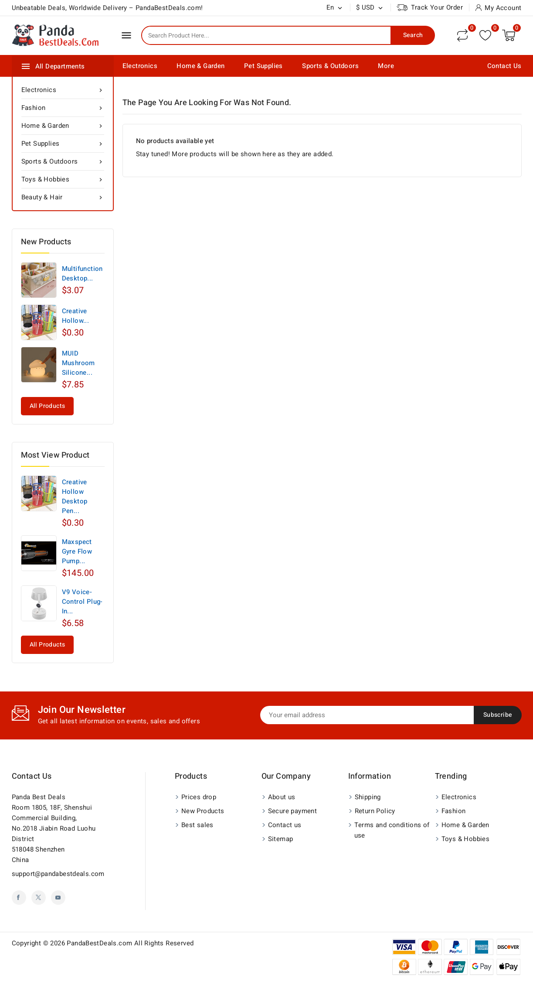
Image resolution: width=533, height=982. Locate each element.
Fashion (62, 108)
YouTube (58, 897)
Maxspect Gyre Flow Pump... (77, 551)
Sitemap (280, 839)
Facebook (19, 897)
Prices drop (198, 797)
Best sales (197, 825)
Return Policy (375, 811)
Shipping (368, 797)
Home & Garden (200, 66)
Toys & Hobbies (62, 179)
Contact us (32, 776)
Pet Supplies (263, 66)
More (386, 66)
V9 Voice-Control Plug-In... (82, 601)
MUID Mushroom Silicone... (78, 363)
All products (47, 406)
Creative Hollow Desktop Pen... (75, 496)
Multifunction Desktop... (82, 273)
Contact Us (504, 66)
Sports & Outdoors (330, 66)
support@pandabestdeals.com (58, 874)
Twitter (38, 897)
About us (281, 797)
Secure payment (292, 811)
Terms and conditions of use (392, 830)
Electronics (139, 66)
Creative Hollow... (75, 315)
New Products (202, 811)
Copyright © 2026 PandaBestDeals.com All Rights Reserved (103, 943)
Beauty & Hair (62, 197)
